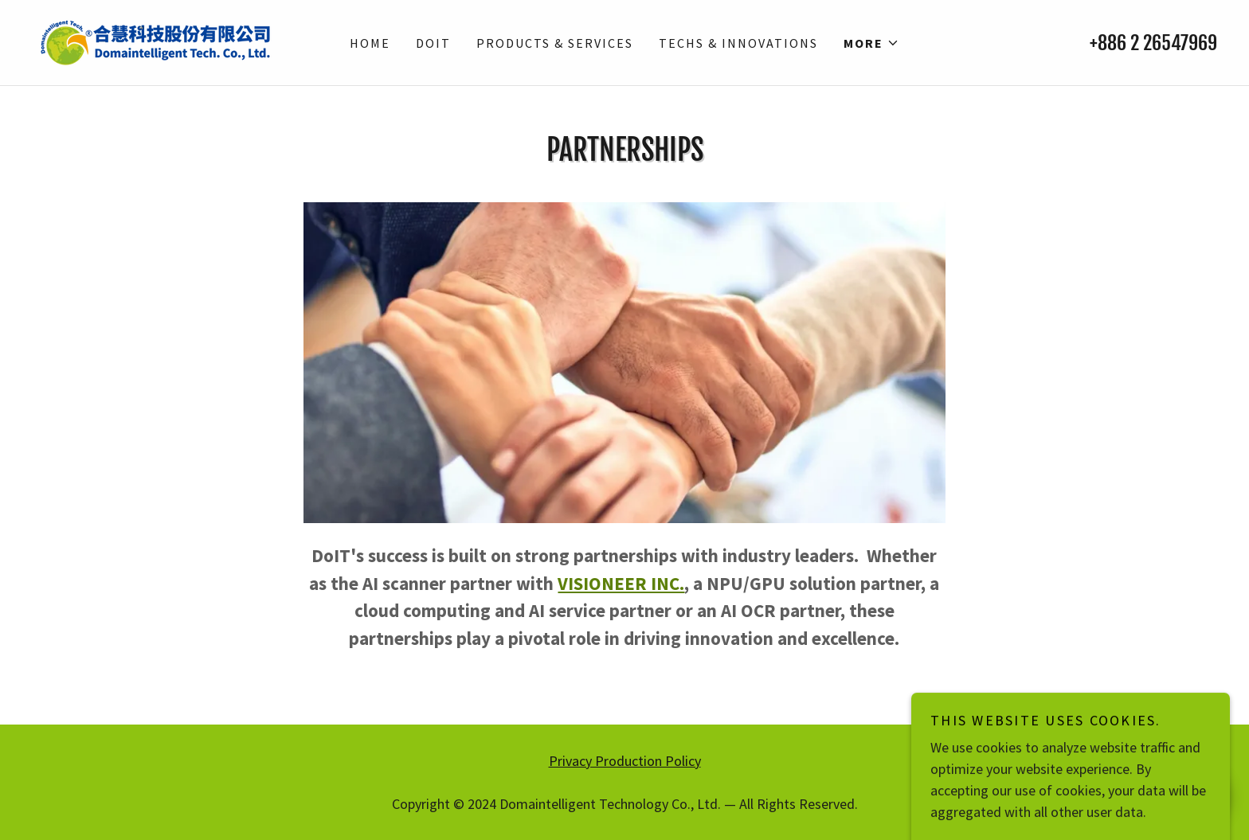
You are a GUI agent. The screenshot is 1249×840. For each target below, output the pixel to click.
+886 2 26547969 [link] (1153, 43)
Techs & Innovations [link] (738, 43)
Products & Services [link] (554, 43)
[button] (871, 43)
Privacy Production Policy (625, 761)
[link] (155, 41)
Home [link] (370, 43)
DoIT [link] (433, 43)
